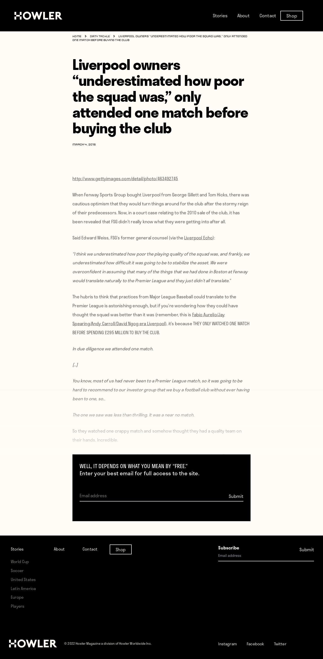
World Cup (21, 561)
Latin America (24, 588)
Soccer (18, 570)
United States (24, 579)
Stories (220, 15)
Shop (291, 15)
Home (77, 36)
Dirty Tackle (100, 36)
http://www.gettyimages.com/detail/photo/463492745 (125, 184)
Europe (18, 597)
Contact (268, 15)
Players (18, 606)
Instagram (228, 643)
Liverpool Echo (198, 243)
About (243, 15)
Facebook (258, 643)
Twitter (284, 643)
